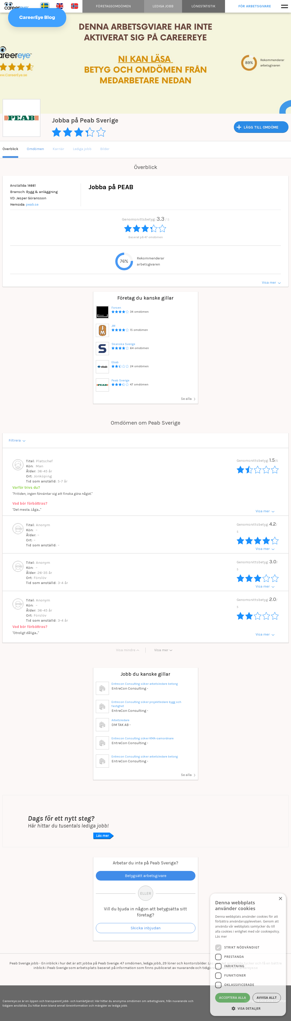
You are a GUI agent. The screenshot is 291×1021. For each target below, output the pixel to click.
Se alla (186, 399)
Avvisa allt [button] (267, 997)
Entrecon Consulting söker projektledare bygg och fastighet (146, 704)
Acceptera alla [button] (232, 997)
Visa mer (161, 650)
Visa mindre (125, 650)
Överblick (10, 149)
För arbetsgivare (255, 6)
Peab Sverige (120, 380)
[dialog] (248, 954)
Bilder (104, 149)
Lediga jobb (82, 149)
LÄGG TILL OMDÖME (261, 127)
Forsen (116, 307)
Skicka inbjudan (146, 928)
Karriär (58, 149)
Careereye (18, 6)
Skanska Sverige (123, 344)
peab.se (32, 204)
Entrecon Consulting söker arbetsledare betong (144, 684)
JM (113, 326)
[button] (248, 1008)
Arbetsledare (120, 720)
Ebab (115, 362)
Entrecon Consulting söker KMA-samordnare (142, 738)
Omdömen (35, 149)
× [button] (280, 899)
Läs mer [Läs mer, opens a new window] (221, 936)
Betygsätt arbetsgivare (145, 875)
